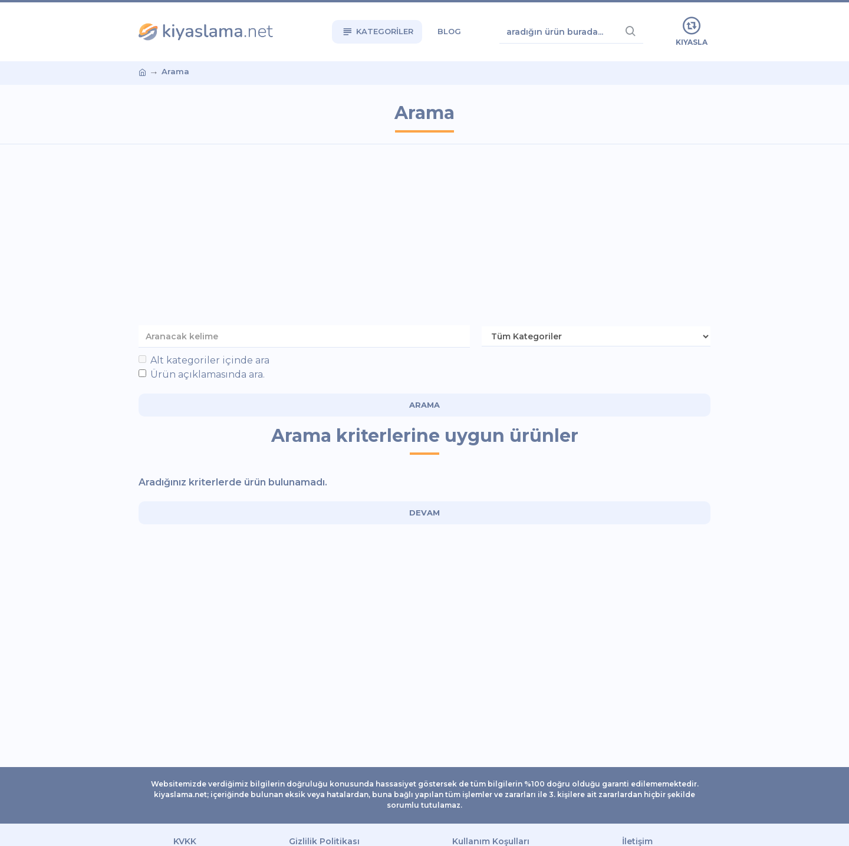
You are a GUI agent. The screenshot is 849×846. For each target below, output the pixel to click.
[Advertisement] (424, 238)
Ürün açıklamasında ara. (202, 374)
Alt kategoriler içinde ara (204, 360)
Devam (424, 512)
